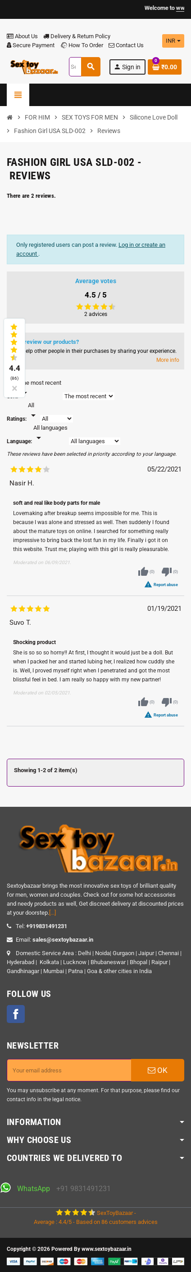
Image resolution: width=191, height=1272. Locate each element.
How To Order (81, 45)
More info (167, 360)
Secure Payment (31, 45)
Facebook (16, 1014)
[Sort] (40, 388)
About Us (22, 36)
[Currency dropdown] (173, 41)
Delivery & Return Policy (76, 36)
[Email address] (69, 1070)
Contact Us (126, 45)
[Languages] (50, 433)
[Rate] (33, 411)
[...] (52, 912)
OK (158, 1070)
